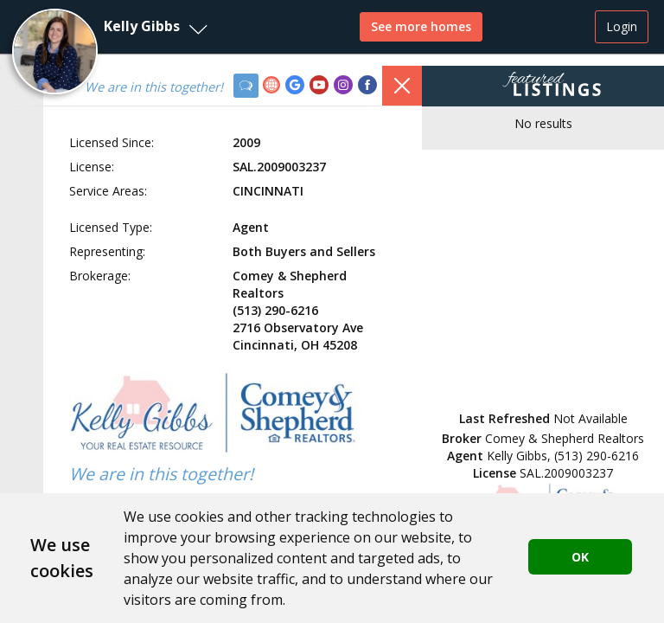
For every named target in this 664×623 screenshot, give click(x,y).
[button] (108, 27)
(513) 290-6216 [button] (596, 455)
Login (621, 26)
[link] (274, 87)
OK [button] (580, 557)
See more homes (421, 26)
